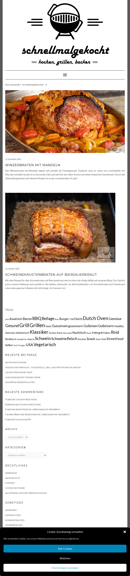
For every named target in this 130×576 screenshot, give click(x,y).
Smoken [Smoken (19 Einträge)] (82, 339)
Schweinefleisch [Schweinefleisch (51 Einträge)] (64, 338)
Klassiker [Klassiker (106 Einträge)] (39, 332)
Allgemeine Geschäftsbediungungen (26, 493)
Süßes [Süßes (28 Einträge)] (9, 345)
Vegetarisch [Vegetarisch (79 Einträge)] (45, 344)
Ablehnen (65, 558)
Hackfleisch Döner (16, 362)
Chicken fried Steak (26, 399)
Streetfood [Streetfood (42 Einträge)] (115, 339)
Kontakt (10, 483)
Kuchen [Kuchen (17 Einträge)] (52, 333)
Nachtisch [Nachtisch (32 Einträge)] (79, 332)
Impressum (11, 473)
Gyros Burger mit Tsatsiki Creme (23, 377)
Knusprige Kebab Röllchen (20, 382)
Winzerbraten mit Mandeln (32, 165)
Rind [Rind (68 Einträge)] (115, 332)
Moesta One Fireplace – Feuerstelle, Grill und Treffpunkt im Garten (43, 367)
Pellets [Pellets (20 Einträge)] (106, 332)
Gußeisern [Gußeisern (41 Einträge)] (106, 326)
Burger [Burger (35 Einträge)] (64, 319)
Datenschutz (12, 478)
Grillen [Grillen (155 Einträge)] (37, 325)
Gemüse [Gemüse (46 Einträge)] (115, 318)
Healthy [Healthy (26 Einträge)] (119, 326)
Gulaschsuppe (23, 419)
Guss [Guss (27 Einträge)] (48, 326)
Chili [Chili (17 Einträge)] (72, 319)
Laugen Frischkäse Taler (18, 372)
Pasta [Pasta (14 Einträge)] (88, 333)
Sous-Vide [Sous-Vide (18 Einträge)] (101, 339)
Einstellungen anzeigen (65, 567)
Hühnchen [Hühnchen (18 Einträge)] (10, 332)
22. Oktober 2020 (12, 269)
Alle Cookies (65, 548)
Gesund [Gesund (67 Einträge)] (12, 325)
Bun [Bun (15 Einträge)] (57, 319)
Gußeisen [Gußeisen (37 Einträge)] (91, 326)
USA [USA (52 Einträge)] (29, 344)
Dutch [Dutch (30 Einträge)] (78, 319)
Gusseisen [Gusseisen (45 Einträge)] (60, 326)
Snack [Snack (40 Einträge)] (91, 339)
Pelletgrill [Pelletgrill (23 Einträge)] (97, 332)
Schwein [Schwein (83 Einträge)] (43, 338)
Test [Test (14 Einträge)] (15, 345)
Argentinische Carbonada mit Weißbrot (37, 409)
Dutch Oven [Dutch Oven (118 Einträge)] (95, 318)
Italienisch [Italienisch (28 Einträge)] (22, 332)
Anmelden (11, 510)
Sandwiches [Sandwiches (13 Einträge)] (22, 339)
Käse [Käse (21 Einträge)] (59, 332)
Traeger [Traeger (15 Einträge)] (21, 345)
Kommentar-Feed (14, 520)
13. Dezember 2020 (13, 159)
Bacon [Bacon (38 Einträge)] (27, 319)
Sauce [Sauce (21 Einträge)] (31, 339)
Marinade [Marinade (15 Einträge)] (67, 333)
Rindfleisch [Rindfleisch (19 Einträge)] (10, 339)
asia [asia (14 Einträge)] (7, 319)
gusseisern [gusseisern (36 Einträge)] (75, 326)
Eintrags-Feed (13, 515)
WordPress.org (14, 525)
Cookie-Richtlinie (15, 488)
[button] (125, 532)
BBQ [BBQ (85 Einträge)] (36, 318)
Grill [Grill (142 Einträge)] (24, 325)
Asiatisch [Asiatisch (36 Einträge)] (15, 319)
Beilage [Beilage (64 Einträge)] (48, 318)
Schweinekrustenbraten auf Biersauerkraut (51, 275)
